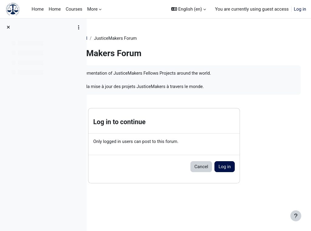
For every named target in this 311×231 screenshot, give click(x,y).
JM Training (110, 38)
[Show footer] (295, 215)
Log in (300, 9)
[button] (188, 9)
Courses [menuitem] (74, 9)
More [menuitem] (92, 9)
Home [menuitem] (38, 9)
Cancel (231, 174)
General (136, 38)
